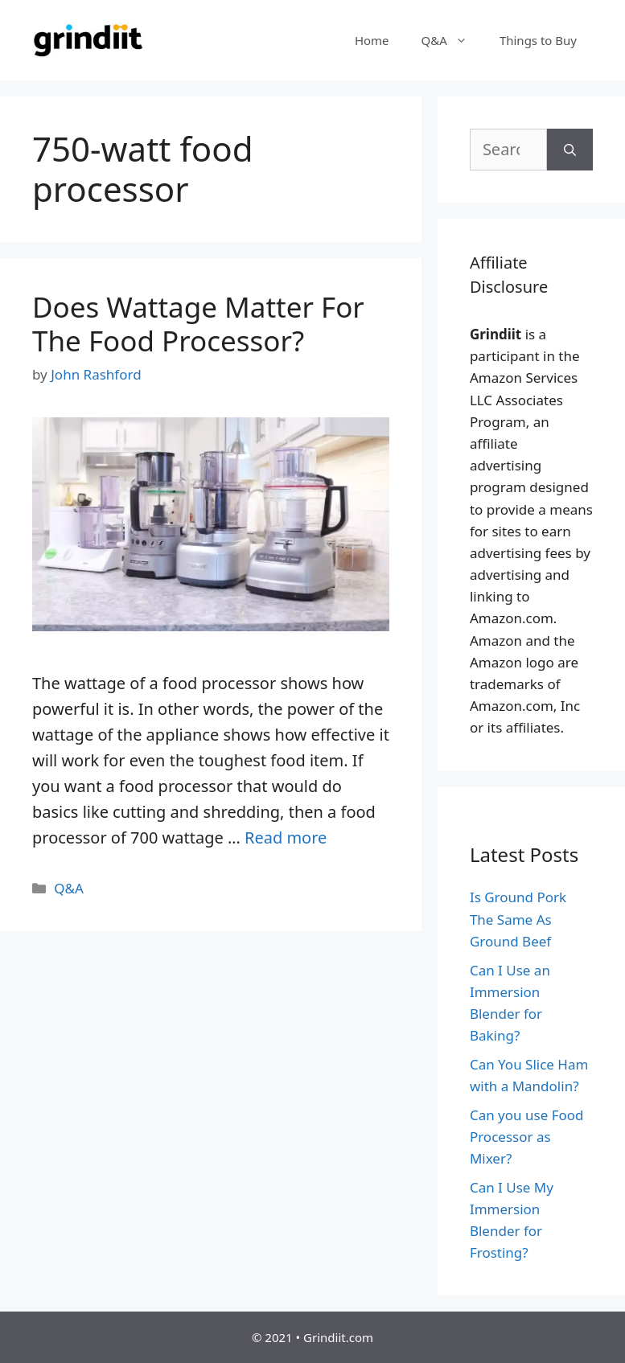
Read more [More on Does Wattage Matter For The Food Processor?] (286, 837)
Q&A (452, 40)
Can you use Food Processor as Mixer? (527, 1137)
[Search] (570, 149)
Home (372, 40)
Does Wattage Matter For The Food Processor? (198, 323)
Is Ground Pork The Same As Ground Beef (518, 919)
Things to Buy (538, 40)
